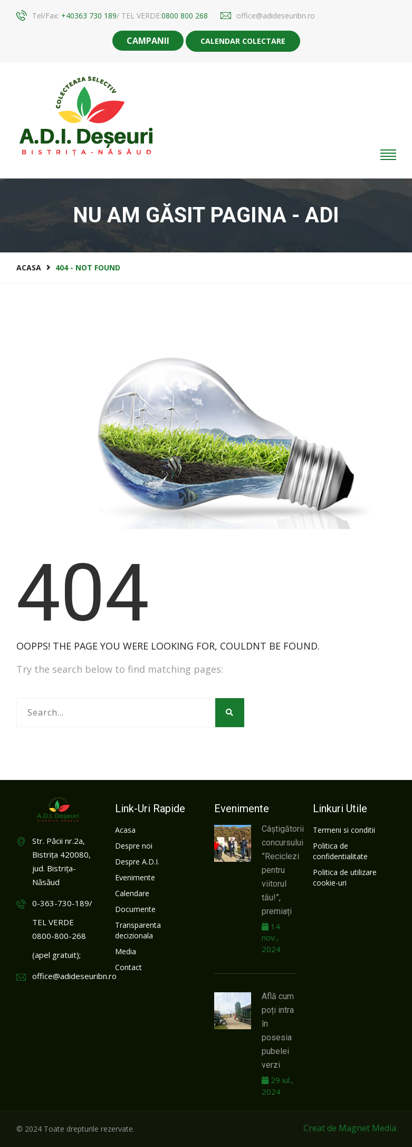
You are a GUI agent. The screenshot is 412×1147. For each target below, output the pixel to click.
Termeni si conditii (344, 830)
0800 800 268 (184, 16)
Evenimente (135, 877)
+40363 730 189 (89, 16)
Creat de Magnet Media (349, 1128)
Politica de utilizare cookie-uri (345, 877)
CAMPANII (148, 40)
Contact (128, 967)
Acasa (28, 267)
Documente (135, 909)
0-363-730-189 (60, 903)
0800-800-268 (59, 935)
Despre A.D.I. (137, 862)
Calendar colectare (242, 41)
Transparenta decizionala (138, 930)
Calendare (132, 893)
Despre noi (133, 846)
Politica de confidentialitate (340, 851)
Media (125, 951)
